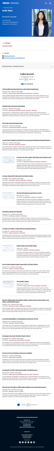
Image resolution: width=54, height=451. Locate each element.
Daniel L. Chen (26, 285)
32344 (18, 108)
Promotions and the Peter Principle (12, 211)
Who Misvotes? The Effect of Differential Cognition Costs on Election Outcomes (24, 387)
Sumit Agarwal (12, 110)
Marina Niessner (28, 93)
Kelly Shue (36, 93)
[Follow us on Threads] (28, 442)
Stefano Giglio (12, 357)
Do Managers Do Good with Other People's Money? (16, 336)
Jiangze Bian (26, 161)
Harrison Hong (20, 340)
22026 (21, 304)
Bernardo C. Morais (20, 110)
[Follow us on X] (20, 442)
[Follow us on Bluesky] (25, 442)
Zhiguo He (32, 161)
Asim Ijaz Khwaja (20, 374)
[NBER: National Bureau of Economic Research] (11, 3)
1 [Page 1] (18, 404)
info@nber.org (27, 425)
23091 (20, 267)
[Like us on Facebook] (31, 442)
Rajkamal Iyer (12, 374)
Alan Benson (12, 215)
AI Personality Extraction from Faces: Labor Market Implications (20, 89)
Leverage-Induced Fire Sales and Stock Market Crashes (17, 176)
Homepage (27, 431)
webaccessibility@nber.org (27, 427)
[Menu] (50, 3)
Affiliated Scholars (8, 7)
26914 (19, 125)
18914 (19, 355)
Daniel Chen (12, 306)
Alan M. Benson (27, 197)
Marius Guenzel (12, 93)
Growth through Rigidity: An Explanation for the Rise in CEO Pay (20, 319)
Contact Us (27, 420)
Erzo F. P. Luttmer (19, 391)
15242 (20, 372)
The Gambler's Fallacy (23, 281)
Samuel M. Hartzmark (14, 232)
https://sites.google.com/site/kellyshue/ (14, 58)
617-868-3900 (27, 424)
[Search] (46, 3)
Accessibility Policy (27, 434)
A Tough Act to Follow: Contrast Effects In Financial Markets (19, 228)
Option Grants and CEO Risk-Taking (27, 246)
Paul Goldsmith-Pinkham (15, 127)
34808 (21, 91)
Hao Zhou (44, 161)
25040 (21, 178)
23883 (20, 231)
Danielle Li (33, 197)
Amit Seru (28, 110)
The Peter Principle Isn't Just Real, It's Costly (29, 193)
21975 (21, 321)
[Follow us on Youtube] (34, 442)
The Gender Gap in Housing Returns (12, 123)
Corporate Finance (7, 45)
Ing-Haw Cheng (12, 340)
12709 (21, 389)
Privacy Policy (27, 437)
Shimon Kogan (20, 93)
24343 (21, 214)
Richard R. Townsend (20, 144)
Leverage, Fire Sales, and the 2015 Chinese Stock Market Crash (34, 157)
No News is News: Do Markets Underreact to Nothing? (17, 353)
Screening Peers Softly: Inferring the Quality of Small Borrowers (20, 370)
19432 (21, 338)
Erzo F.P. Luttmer (28, 374)
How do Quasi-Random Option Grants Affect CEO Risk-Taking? (20, 264)
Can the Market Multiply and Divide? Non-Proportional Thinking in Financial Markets (26, 140)
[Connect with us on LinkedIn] (23, 442)
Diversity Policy (27, 436)
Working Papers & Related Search (13, 66)
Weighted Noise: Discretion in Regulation (13, 106)
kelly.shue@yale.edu (9, 56)
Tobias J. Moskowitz (35, 285)
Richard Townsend (19, 268)
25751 (18, 142)
